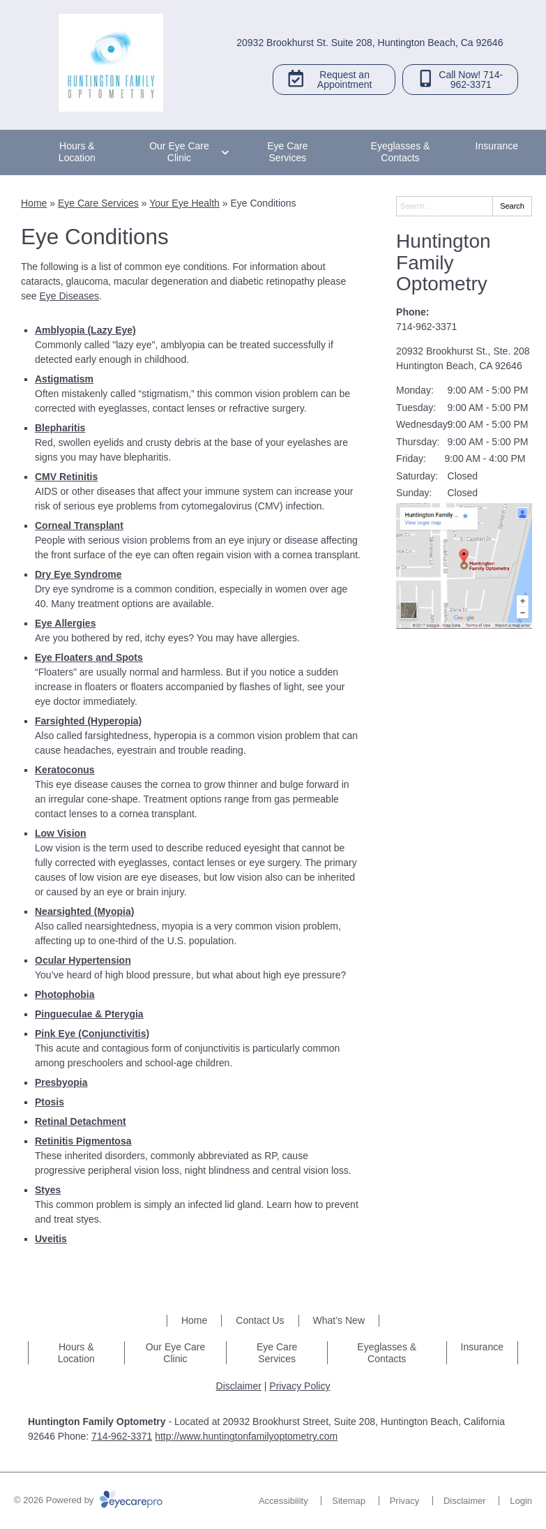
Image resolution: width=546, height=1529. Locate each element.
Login (521, 1501)
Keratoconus (65, 769)
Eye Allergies (65, 623)
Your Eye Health (184, 203)
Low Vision (60, 833)
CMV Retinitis (66, 476)
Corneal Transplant (79, 525)
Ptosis (49, 1101)
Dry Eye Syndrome (78, 574)
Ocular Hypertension (83, 960)
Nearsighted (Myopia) (84, 911)
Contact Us (260, 1320)
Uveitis (51, 1238)
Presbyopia (61, 1082)
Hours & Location (77, 151)
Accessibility (283, 1501)
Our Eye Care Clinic (179, 151)
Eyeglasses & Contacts (400, 151)
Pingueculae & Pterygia (89, 1014)
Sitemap (348, 1501)
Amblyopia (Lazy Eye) (85, 330)
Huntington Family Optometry (443, 262)
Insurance (497, 145)
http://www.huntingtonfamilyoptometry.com (246, 1436)
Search (512, 206)
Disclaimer (238, 1386)
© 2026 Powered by (88, 1500)
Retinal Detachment (80, 1121)
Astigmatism (64, 379)
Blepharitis (60, 427)
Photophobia (65, 994)
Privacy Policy (299, 1386)
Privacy (405, 1501)
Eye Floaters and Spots (89, 657)
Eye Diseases (69, 295)
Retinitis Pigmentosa (83, 1141)
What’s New (339, 1320)
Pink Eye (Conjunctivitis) (92, 1033)
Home (34, 203)
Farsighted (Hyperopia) (88, 720)
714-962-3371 (426, 326)
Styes (48, 1189)
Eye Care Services (287, 151)
